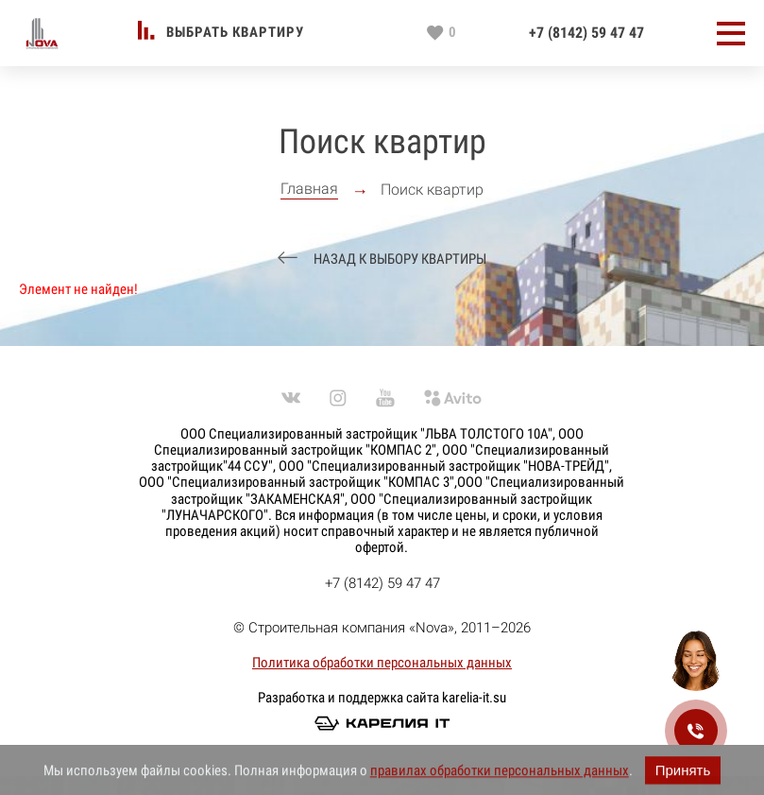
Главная (309, 189)
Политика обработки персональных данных (382, 662)
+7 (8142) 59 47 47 (586, 33)
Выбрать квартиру (235, 33)
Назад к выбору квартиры (398, 259)
